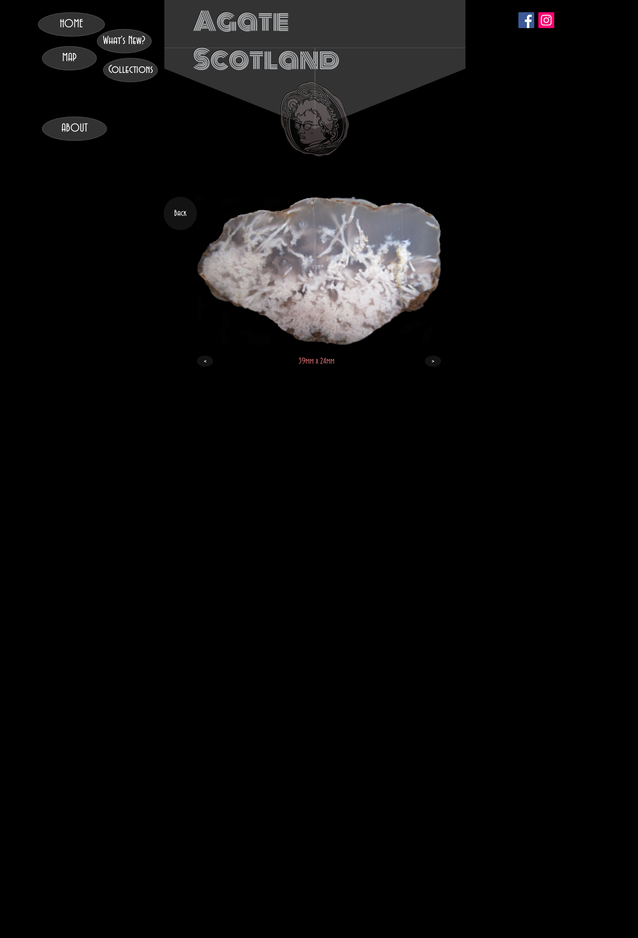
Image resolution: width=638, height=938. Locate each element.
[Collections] (130, 70)
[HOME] (71, 24)
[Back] (180, 213)
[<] (205, 361)
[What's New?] (124, 41)
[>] (433, 361)
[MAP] (69, 58)
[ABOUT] (74, 128)
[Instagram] (546, 20)
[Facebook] (526, 20)
